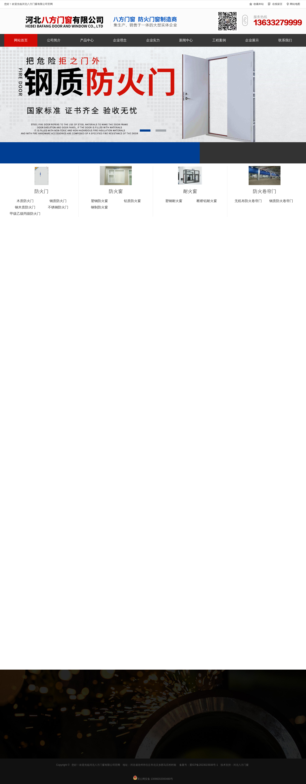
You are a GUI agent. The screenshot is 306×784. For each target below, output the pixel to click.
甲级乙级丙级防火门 (25, 213)
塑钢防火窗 (99, 201)
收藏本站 (259, 4)
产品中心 (87, 40)
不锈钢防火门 (58, 207)
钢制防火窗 (99, 207)
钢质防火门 (58, 201)
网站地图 (295, 4)
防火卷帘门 (264, 191)
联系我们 (285, 40)
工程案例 (219, 40)
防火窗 (116, 191)
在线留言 (277, 4)
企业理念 (120, 40)
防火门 (41, 191)
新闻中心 (186, 40)
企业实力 (153, 40)
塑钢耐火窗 (173, 201)
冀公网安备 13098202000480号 (153, 778)
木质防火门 (25, 201)
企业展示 (252, 40)
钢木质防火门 (25, 207)
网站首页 (21, 40)
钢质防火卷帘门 (281, 201)
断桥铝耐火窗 (207, 201)
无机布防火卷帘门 (248, 201)
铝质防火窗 (132, 201)
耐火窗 (190, 191)
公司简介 (54, 40)
